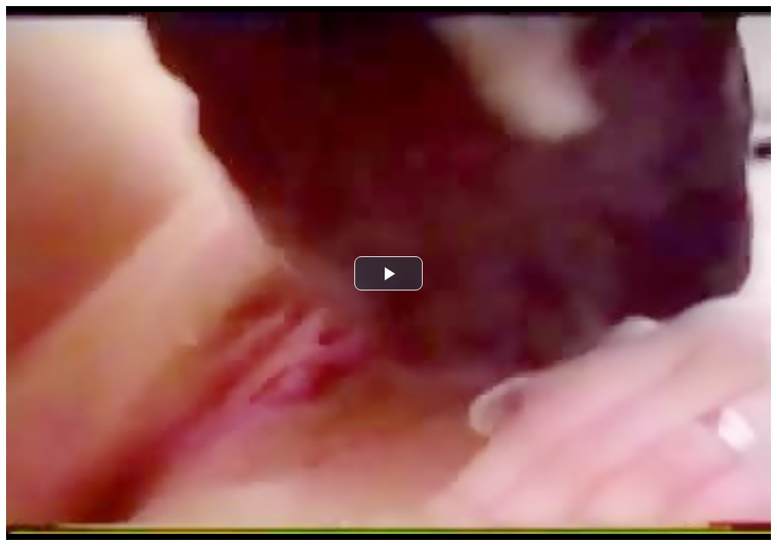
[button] (388, 273)
